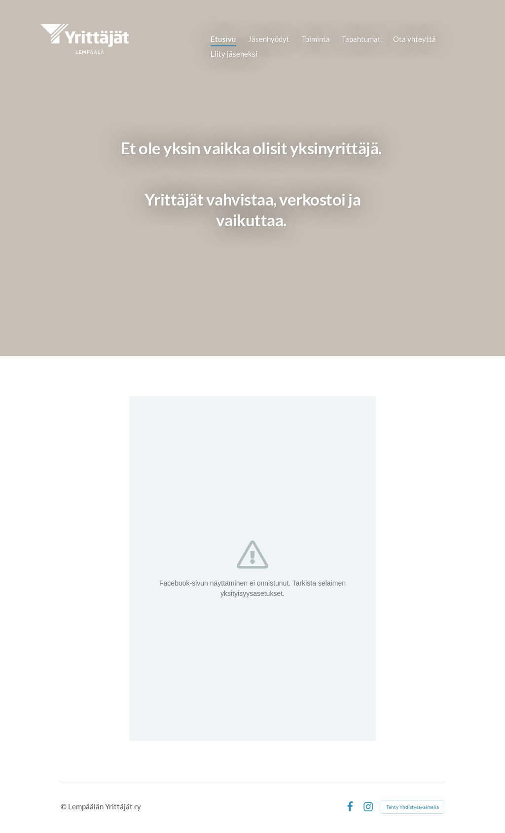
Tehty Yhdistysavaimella (412, 807)
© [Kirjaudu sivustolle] (64, 806)
